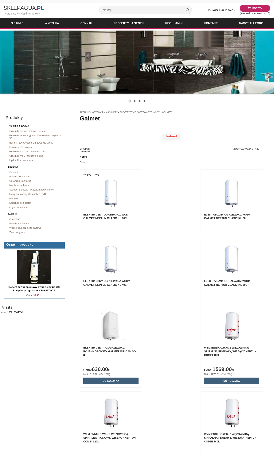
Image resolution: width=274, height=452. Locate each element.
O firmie (17, 23)
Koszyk (257, 8)
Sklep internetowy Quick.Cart (227, 438)
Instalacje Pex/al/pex (20, 147)
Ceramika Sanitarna (20, 180)
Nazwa (83, 157)
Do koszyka (171, 315)
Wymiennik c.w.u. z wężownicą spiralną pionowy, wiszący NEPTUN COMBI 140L (170, 373)
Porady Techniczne (221, 9)
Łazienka (13, 166)
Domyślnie (85, 151)
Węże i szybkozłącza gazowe (25, 227)
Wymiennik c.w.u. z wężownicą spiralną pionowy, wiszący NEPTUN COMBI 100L (234, 286)
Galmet (167, 112)
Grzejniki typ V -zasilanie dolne (26, 155)
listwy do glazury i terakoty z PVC (27, 194)
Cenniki (86, 23)
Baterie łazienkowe (19, 176)
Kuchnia (12, 213)
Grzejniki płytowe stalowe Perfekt (27, 131)
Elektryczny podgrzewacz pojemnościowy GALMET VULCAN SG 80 (168, 286)
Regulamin (173, 23)
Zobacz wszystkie (246, 148)
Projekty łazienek (128, 23)
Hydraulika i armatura (21, 160)
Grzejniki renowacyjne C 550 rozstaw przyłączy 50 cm (35, 137)
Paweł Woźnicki (33, 438)
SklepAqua (23, 8)
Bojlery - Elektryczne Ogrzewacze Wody (31, 142)
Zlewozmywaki (17, 232)
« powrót (250, 426)
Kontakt (211, 23)
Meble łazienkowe (19, 185)
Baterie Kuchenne (19, 223)
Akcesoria (14, 219)
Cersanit (13, 172)
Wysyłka (52, 23)
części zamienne (18, 207)
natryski (13, 198)
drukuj (262, 426)
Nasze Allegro (251, 23)
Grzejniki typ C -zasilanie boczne (27, 151)
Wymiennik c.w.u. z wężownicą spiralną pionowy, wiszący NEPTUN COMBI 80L (234, 373)
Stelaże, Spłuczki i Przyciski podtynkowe (31, 189)
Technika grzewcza (18, 125)
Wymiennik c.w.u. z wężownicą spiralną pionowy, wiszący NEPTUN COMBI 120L (106, 373)
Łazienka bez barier (20, 202)
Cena (82, 162)
